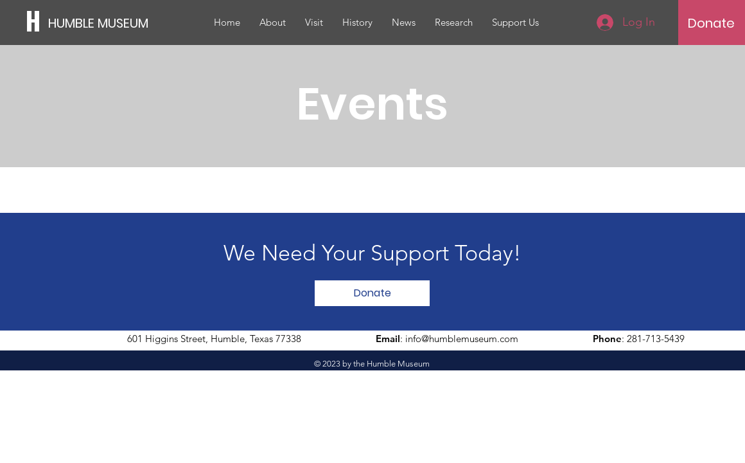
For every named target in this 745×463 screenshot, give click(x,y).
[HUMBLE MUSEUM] (106, 23)
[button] (272, 22)
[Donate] (711, 23)
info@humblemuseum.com (461, 338)
